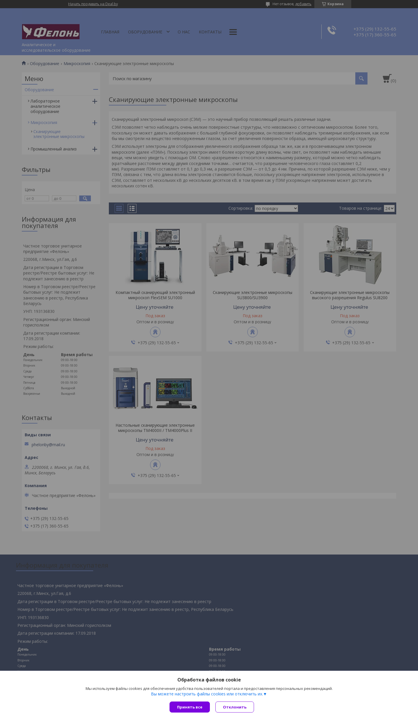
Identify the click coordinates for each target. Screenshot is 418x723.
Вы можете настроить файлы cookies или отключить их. (207, 694)
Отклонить (235, 707)
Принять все (189, 707)
